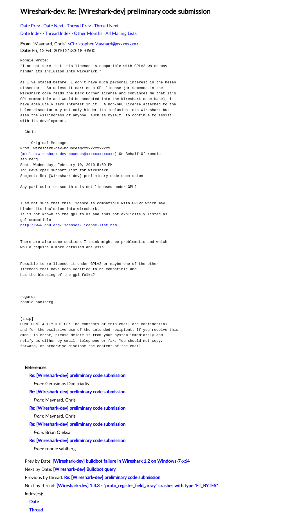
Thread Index (58, 33)
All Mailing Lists (121, 33)
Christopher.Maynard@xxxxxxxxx (103, 44)
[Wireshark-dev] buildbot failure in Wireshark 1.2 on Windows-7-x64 (121, 461)
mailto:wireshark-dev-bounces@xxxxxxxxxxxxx (68, 153)
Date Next (53, 26)
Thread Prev (79, 26)
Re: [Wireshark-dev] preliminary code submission (77, 375)
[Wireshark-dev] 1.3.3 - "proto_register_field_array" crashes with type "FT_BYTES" (137, 486)
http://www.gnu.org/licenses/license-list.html (69, 225)
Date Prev (30, 26)
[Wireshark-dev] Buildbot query (84, 469)
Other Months (88, 33)
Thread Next (106, 26)
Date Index (31, 33)
